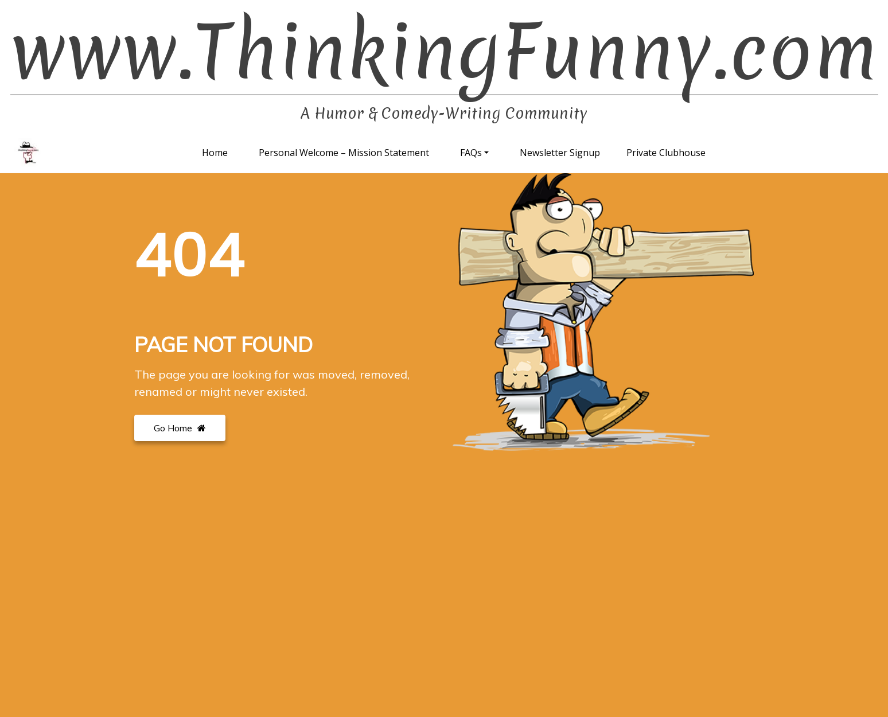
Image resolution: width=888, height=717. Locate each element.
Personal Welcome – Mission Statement (344, 152)
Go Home (180, 428)
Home (215, 152)
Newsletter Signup (560, 152)
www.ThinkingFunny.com (444, 52)
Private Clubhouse (666, 152)
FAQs (471, 152)
